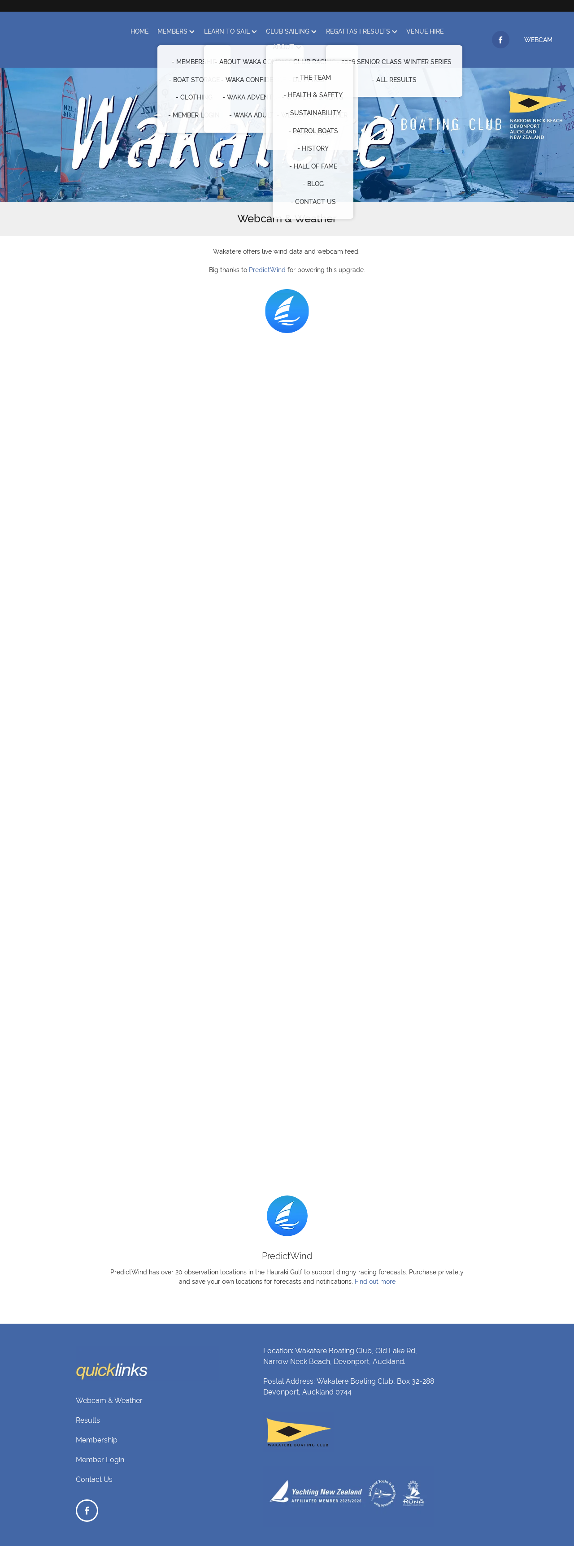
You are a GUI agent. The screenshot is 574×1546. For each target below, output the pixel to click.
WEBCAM (538, 39)
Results (88, 1420)
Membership (96, 1440)
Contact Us (94, 1479)
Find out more (375, 1281)
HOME (139, 31)
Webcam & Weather (109, 1400)
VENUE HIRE (425, 31)
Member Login (100, 1459)
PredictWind (267, 269)
